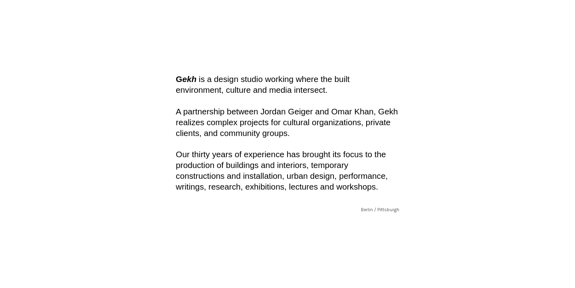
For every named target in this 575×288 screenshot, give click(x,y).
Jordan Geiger (286, 111)
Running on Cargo (566, 245)
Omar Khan (352, 111)
